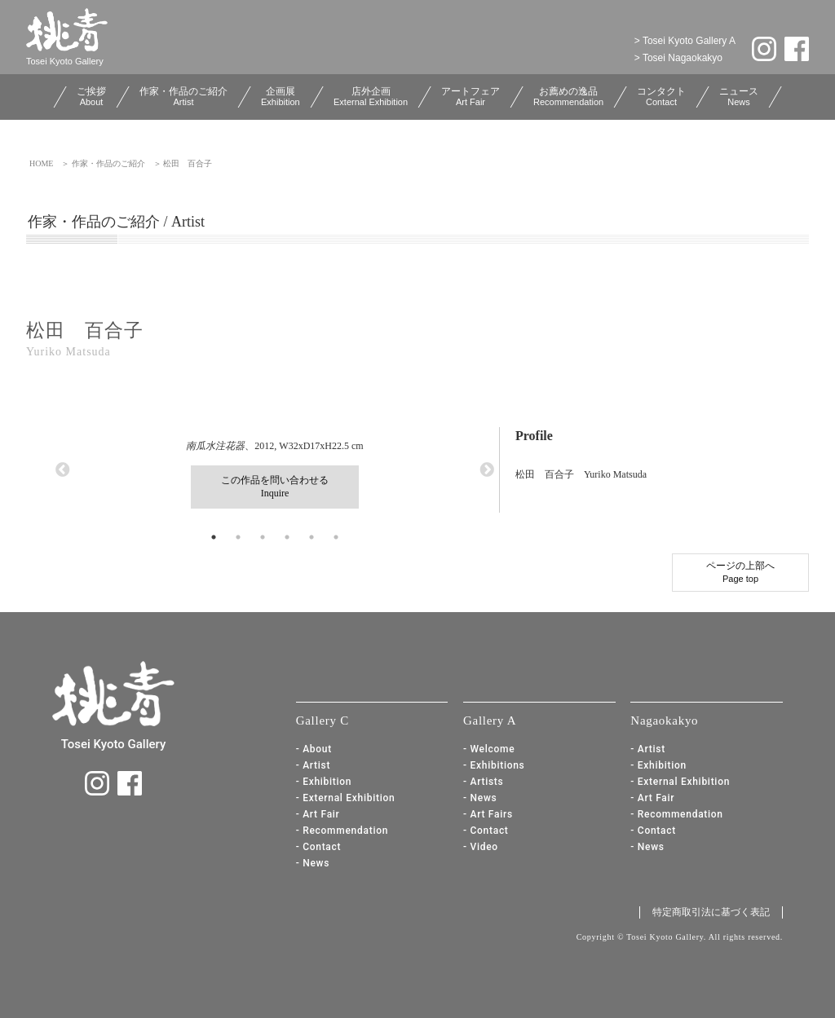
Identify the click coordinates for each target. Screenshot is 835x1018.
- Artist (313, 765)
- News (312, 863)
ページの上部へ (740, 572)
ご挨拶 (91, 96)
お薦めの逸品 (568, 96)
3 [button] (262, 537)
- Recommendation (342, 830)
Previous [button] (63, 470)
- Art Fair (318, 814)
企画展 (280, 96)
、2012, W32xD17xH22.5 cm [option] (274, 474)
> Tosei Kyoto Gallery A (685, 40)
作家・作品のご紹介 (183, 96)
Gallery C (322, 720)
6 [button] (336, 537)
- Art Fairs (488, 814)
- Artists (483, 781)
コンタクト (661, 96)
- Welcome (489, 749)
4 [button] (287, 537)
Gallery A (489, 720)
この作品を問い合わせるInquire (275, 486)
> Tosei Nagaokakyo (678, 58)
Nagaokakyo (664, 720)
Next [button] (487, 470)
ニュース (738, 96)
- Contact (319, 847)
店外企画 (371, 96)
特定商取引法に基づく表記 (711, 912)
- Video (480, 847)
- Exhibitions (493, 765)
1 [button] (213, 537)
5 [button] (311, 537)
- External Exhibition (345, 798)
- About (314, 749)
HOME (41, 163)
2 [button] (238, 537)
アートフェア (470, 96)
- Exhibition (324, 781)
